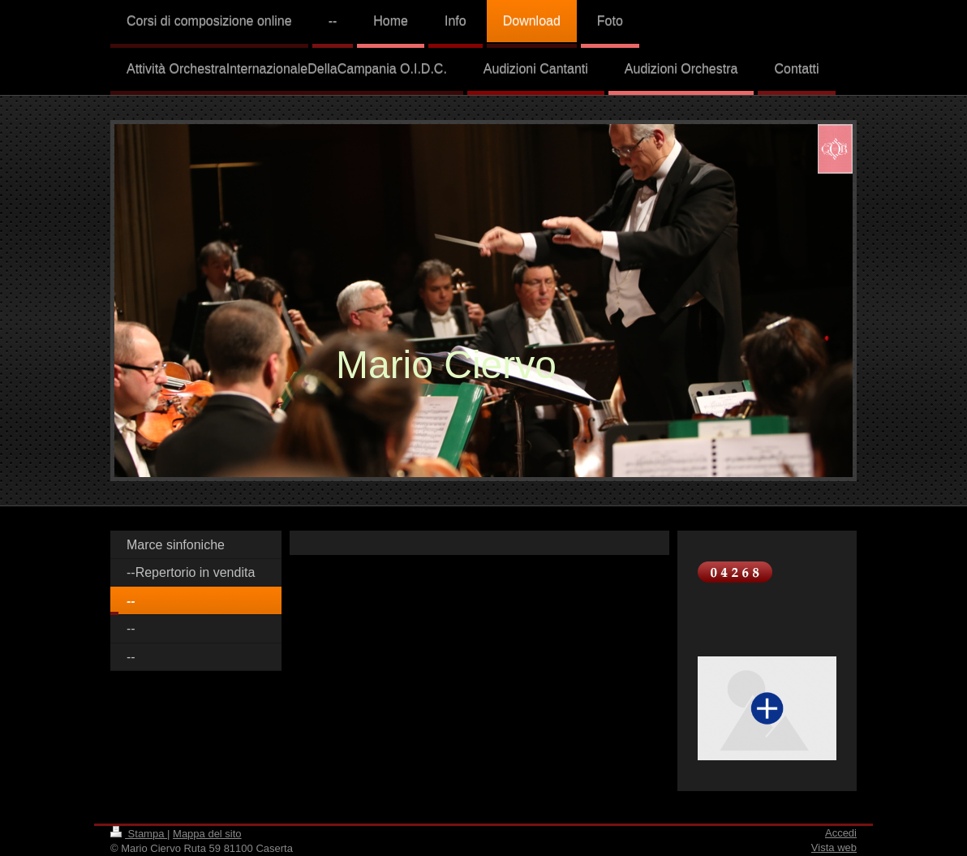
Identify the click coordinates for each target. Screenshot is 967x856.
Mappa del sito (207, 834)
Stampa (138, 834)
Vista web (834, 847)
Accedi (841, 833)
